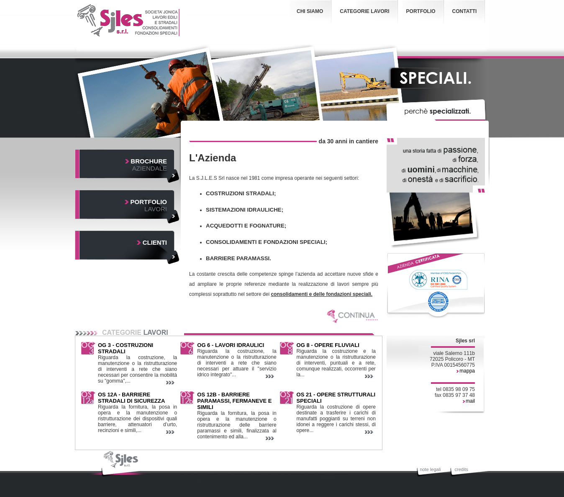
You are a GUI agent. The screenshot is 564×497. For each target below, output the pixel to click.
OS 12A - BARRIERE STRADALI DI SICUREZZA (131, 397)
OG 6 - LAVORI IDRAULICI (230, 345)
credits (461, 469)
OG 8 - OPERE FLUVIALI (328, 345)
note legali (430, 469)
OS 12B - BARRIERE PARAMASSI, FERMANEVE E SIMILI (234, 400)
